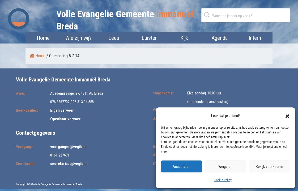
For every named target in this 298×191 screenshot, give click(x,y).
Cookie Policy (223, 180)
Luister (149, 38)
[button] (287, 115)
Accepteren (181, 166)
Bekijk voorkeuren (269, 166)
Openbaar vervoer (65, 118)
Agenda (219, 38)
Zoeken (207, 14)
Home (43, 38)
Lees (113, 38)
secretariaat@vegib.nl (69, 163)
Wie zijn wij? (78, 38)
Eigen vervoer (62, 110)
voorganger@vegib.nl (68, 146)
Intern (255, 38)
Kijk (184, 38)
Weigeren (225, 166)
